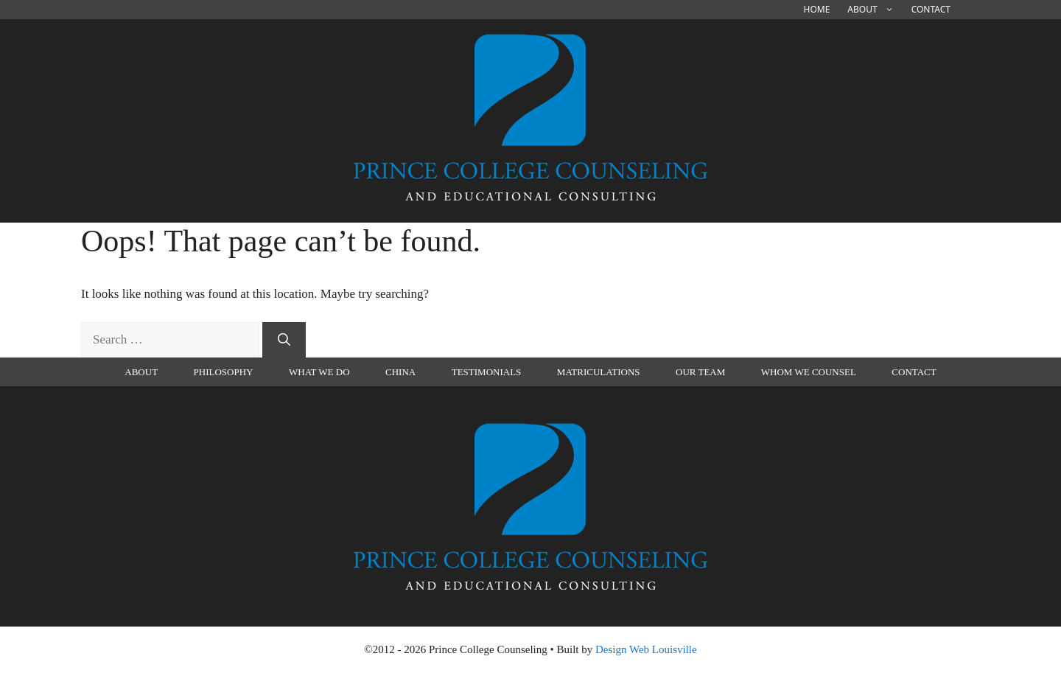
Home (817, 9)
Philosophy (223, 371)
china (400, 371)
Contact (930, 9)
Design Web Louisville (646, 649)
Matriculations (598, 371)
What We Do (319, 371)
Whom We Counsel (808, 371)
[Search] (284, 340)
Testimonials (487, 371)
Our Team (700, 371)
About (874, 9)
